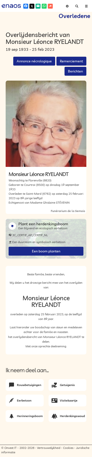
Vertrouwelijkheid (48, 448)
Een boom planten (46, 251)
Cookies (68, 448)
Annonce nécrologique (34, 61)
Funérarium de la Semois (68, 211)
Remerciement (71, 61)
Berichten (75, 71)
